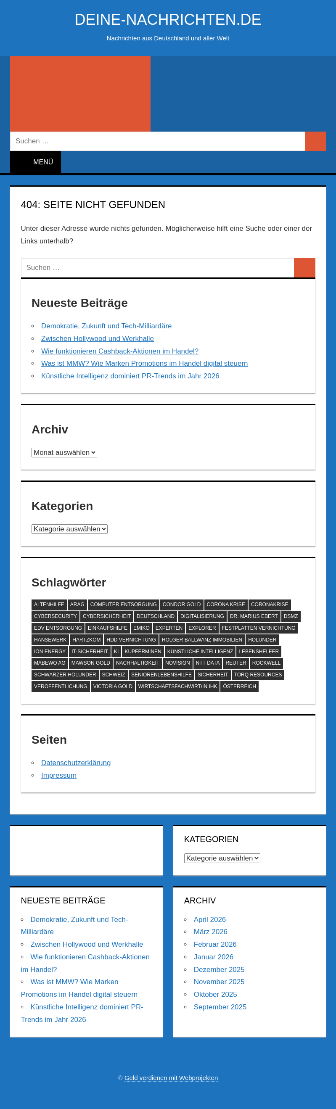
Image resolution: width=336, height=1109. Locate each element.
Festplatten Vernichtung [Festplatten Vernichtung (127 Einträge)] (259, 628)
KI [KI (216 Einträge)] (116, 652)
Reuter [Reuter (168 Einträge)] (235, 663)
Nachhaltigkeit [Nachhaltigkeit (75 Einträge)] (137, 663)
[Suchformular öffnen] (80, 94)
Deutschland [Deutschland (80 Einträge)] (156, 616)
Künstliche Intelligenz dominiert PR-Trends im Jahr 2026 (130, 376)
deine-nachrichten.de (167, 19)
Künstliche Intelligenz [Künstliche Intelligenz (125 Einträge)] (200, 652)
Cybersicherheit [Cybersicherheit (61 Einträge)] (107, 616)
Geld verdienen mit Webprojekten (171, 1077)
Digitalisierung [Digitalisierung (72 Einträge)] (202, 616)
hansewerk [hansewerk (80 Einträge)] (50, 640)
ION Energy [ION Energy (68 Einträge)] (50, 652)
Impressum (59, 775)
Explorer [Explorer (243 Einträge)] (202, 628)
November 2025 (219, 982)
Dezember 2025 (219, 970)
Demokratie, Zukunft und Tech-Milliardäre (106, 326)
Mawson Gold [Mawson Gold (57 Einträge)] (90, 663)
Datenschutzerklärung (76, 763)
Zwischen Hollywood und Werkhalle (97, 339)
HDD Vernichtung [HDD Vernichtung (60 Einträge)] (131, 640)
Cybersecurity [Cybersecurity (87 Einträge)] (55, 616)
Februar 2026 (215, 944)
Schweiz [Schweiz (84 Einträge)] (113, 675)
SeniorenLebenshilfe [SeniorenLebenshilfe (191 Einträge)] (161, 675)
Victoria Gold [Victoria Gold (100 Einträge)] (112, 686)
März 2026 (211, 932)
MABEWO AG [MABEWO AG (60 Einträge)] (50, 663)
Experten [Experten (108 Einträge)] (169, 628)
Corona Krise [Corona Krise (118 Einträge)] (226, 604)
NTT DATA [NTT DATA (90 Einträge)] (208, 663)
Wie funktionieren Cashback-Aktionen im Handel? (119, 351)
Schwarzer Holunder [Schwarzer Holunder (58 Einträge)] (65, 675)
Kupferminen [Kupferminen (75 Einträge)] (142, 652)
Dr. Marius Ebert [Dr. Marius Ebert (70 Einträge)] (254, 616)
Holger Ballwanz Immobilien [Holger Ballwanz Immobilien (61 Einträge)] (202, 640)
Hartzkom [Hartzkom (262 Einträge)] (86, 640)
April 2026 (210, 920)
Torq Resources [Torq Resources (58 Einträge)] (258, 675)
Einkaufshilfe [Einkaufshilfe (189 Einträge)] (107, 628)
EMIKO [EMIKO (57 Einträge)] (141, 628)
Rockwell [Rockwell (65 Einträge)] (266, 663)
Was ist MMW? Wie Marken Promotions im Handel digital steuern (144, 363)
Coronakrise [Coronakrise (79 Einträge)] (269, 604)
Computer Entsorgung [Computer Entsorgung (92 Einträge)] (123, 604)
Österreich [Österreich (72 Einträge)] (239, 686)
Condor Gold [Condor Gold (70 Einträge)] (182, 604)
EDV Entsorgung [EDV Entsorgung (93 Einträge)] (58, 628)
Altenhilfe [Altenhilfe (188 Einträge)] (49, 604)
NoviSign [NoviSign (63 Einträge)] (177, 663)
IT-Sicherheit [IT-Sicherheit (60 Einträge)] (89, 652)
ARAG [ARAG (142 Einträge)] (77, 604)
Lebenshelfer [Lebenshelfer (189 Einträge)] (259, 652)
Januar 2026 (214, 957)
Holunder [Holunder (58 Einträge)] (262, 640)
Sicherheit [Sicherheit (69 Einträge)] (213, 675)
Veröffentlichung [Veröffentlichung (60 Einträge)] (60, 686)
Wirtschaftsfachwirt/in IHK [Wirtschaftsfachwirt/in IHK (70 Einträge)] (177, 686)
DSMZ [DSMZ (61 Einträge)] (291, 616)
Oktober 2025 (215, 994)
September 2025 (220, 1007)
